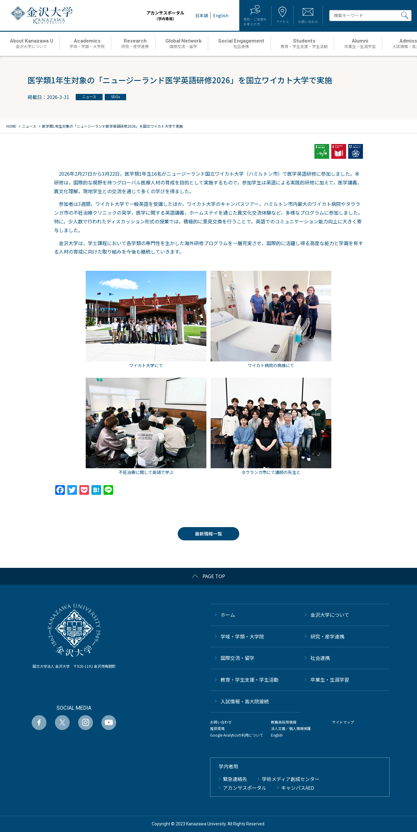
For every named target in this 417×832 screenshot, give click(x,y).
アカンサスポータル (154, 15)
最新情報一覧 (208, 533)
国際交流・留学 (237, 657)
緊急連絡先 (235, 778)
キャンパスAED (297, 787)
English (277, 735)
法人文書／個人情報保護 (291, 728)
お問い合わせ (221, 722)
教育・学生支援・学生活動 (250, 679)
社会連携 (320, 657)
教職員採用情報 (283, 722)
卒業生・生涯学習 (329, 679)
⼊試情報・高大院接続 (245, 701)
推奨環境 (217, 728)
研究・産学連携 (327, 636)
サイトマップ (343, 722)
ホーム (228, 614)
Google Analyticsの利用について (236, 735)
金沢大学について (329, 614)
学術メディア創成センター (291, 778)
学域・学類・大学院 (242, 636)
